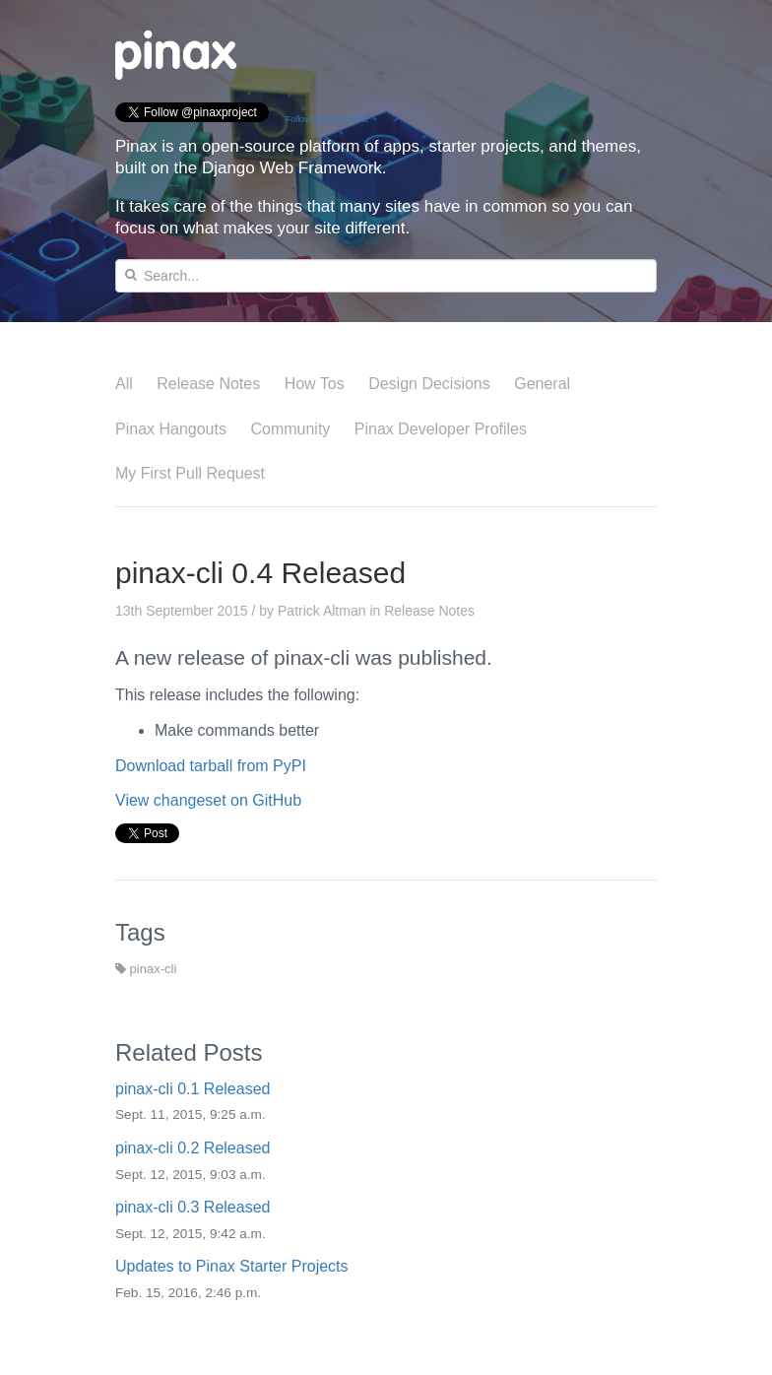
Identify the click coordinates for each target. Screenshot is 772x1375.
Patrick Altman (321, 611)
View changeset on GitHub (208, 800)
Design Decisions (429, 383)
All (124, 383)
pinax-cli (145, 968)
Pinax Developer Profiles (440, 429)
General (542, 383)
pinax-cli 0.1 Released (192, 1088)
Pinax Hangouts (170, 429)
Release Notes (208, 383)
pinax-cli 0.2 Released (192, 1148)
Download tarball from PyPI (210, 765)
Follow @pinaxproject (327, 119)
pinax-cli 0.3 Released (192, 1207)
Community (290, 429)
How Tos (315, 383)
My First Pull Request (190, 473)
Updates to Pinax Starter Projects (232, 1266)
